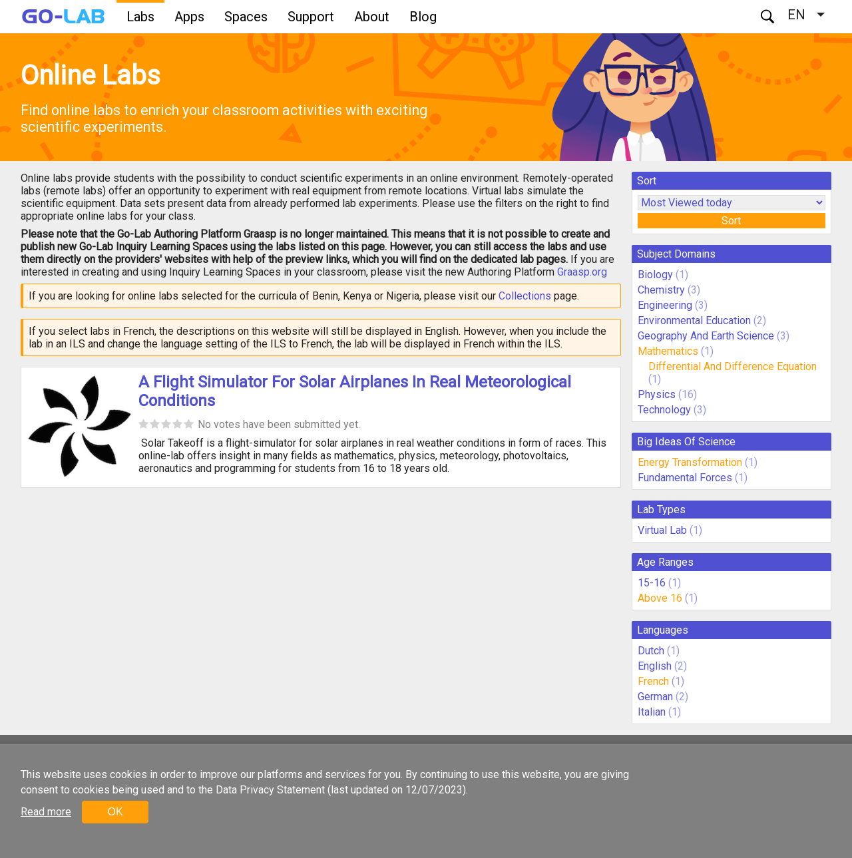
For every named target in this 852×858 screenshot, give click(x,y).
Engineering (665, 305)
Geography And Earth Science (706, 335)
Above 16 (660, 598)
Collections (525, 296)
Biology (655, 274)
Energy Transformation (690, 462)
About (371, 17)
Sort (731, 220)
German (655, 696)
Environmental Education (694, 320)
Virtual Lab (662, 530)
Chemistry (661, 290)
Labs (140, 17)
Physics (657, 394)
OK (114, 811)
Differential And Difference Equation (732, 366)
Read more (46, 811)
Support (311, 17)
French (653, 681)
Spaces (246, 17)
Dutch (651, 650)
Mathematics (668, 351)
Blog (423, 17)
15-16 (652, 582)
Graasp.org (582, 272)
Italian (652, 712)
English (655, 666)
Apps (189, 17)
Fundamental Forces (685, 477)
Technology (664, 409)
